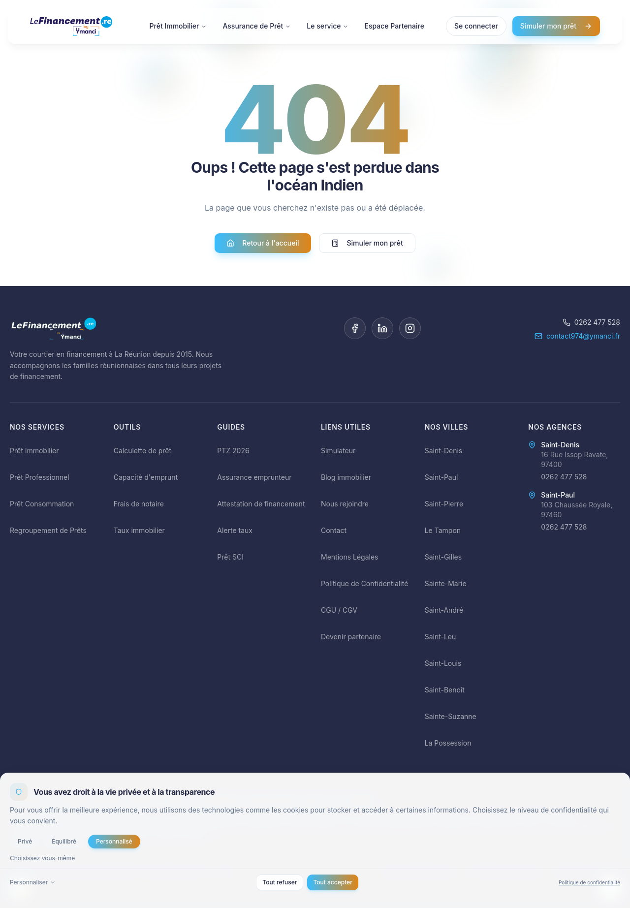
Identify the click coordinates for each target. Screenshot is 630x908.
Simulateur (338, 450)
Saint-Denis (444, 450)
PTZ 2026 (233, 450)
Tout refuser (279, 882)
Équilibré (64, 841)
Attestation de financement (261, 504)
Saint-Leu (440, 636)
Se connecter (476, 26)
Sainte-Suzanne (450, 716)
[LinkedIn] (382, 328)
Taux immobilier (139, 530)
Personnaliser (33, 882)
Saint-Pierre (444, 504)
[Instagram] (410, 328)
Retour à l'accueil (262, 243)
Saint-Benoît (445, 690)
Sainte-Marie (446, 583)
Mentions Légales (349, 557)
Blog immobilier (346, 477)
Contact (333, 530)
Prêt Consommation (42, 504)
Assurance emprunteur (254, 477)
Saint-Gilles (443, 557)
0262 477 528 (591, 322)
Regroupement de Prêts (48, 530)
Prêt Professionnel (39, 477)
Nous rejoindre (345, 504)
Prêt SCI (230, 557)
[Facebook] (355, 328)
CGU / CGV (339, 610)
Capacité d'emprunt (146, 477)
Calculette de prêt (142, 450)
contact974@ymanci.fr (577, 336)
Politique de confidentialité (589, 882)
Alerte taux (234, 530)
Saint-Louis (443, 663)
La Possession (448, 743)
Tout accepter (332, 882)
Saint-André (444, 610)
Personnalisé (114, 841)
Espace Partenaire (394, 26)
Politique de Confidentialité (364, 583)
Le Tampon (443, 530)
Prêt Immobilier (178, 26)
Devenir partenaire (351, 636)
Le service (327, 26)
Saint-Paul (441, 477)
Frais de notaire (139, 504)
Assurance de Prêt (256, 26)
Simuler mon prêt (556, 26)
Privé (25, 841)
